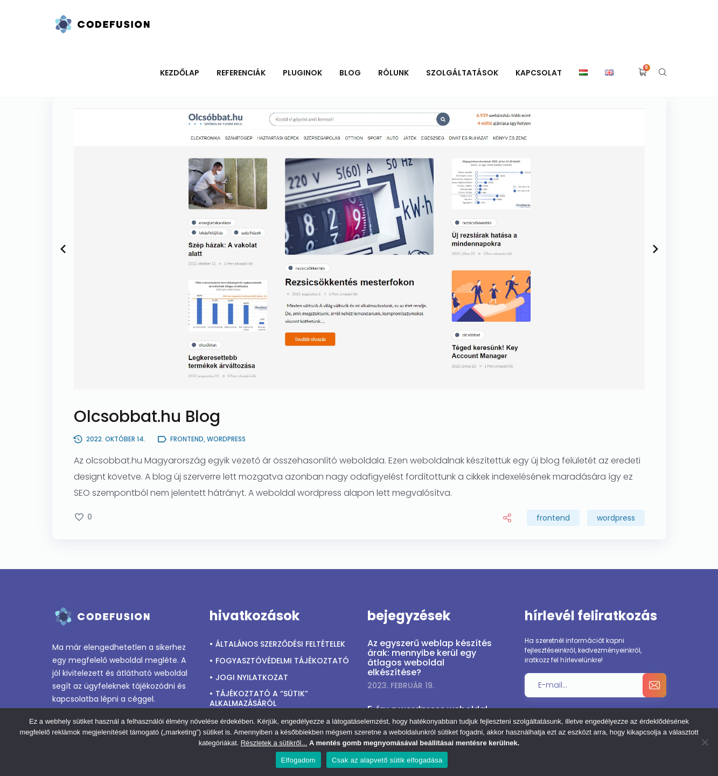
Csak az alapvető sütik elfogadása (387, 760)
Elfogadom (298, 760)
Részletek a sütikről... (274, 743)
